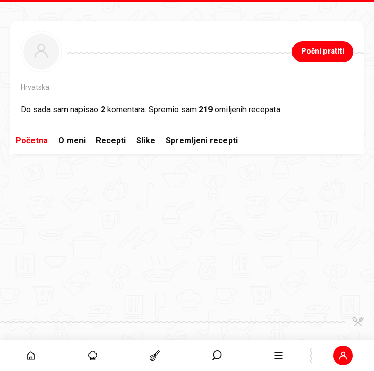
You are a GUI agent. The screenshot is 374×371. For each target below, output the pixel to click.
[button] (343, 355)
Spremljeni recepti (202, 140)
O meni (72, 140)
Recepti (111, 140)
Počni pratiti (322, 51)
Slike (145, 140)
